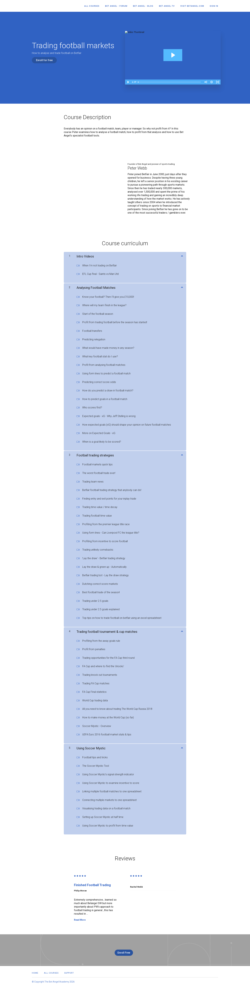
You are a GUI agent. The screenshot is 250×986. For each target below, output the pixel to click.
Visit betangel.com (192, 6)
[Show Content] (182, 255)
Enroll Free (124, 952)
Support (69, 973)
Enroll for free (44, 60)
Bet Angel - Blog (143, 6)
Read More (80, 920)
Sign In (214, 6)
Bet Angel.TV (167, 6)
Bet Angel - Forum (116, 6)
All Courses (91, 6)
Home (35, 973)
